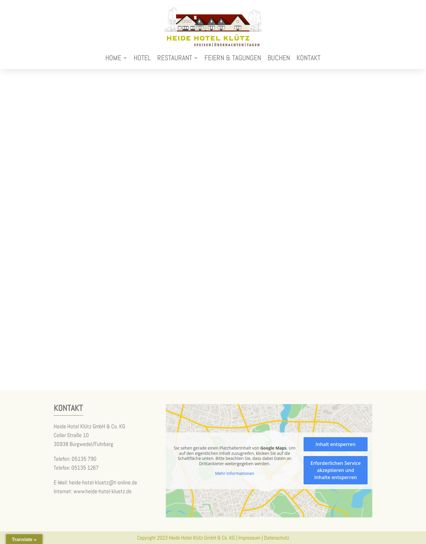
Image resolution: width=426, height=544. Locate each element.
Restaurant (174, 57)
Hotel (142, 57)
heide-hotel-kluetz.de (109, 491)
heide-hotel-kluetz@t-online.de (103, 482)
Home (113, 57)
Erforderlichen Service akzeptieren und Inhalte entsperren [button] (335, 470)
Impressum (249, 537)
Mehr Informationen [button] (234, 473)
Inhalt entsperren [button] (335, 444)
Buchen (279, 57)
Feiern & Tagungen (232, 57)
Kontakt (308, 57)
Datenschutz (276, 537)
